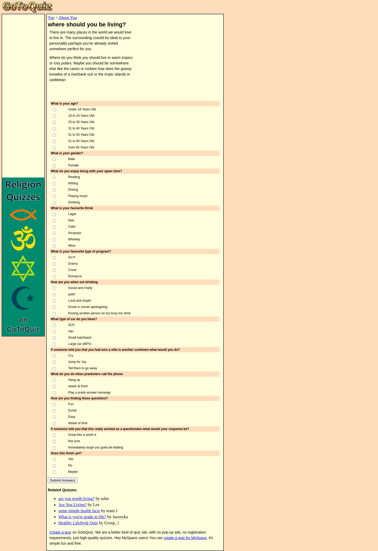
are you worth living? (76, 498)
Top (51, 17)
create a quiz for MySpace (185, 538)
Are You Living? (72, 504)
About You (68, 17)
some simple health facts (79, 510)
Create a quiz (60, 532)
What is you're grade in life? (82, 517)
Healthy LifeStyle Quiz (78, 523)
